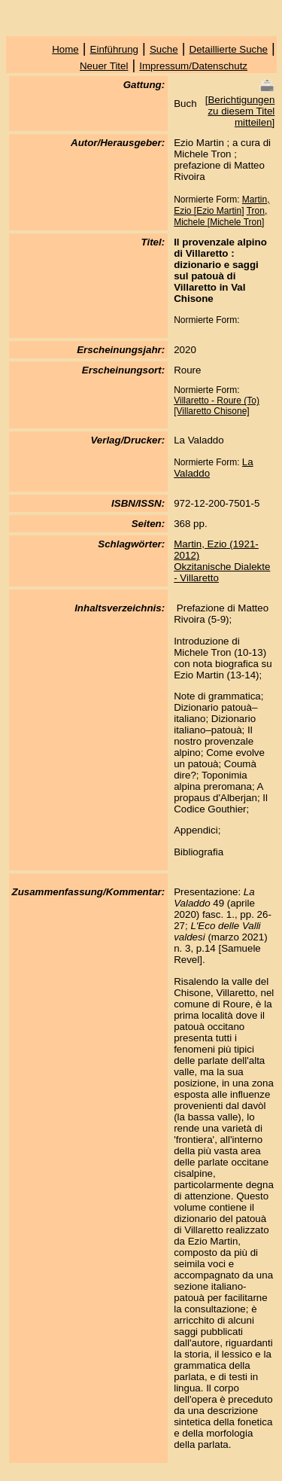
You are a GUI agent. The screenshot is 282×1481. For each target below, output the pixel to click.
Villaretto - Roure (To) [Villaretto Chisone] (216, 405)
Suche (164, 49)
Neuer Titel (104, 66)
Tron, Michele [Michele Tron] (220, 216)
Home (65, 49)
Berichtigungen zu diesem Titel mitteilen (241, 111)
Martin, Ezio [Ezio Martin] (221, 205)
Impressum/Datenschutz (193, 66)
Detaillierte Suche (229, 49)
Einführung (114, 49)
